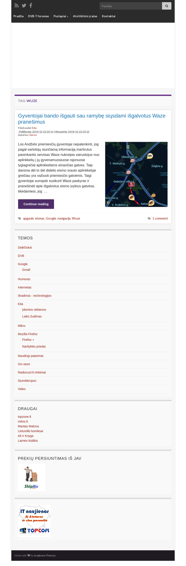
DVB (21, 255)
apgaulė (28, 218)
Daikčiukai (25, 247)
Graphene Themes (45, 555)
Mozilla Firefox (27, 334)
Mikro (21, 325)
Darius (33, 134)
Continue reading (36, 204)
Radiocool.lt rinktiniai (32, 372)
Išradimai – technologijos (34, 295)
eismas (39, 218)
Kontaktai (108, 16)
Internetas (24, 287)
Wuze (76, 218)
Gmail (26, 269)
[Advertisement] (93, 55)
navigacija (64, 218)
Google (51, 218)
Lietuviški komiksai (30, 431)
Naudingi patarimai (30, 356)
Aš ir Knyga (26, 436)
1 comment (160, 218)
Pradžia (19, 16)
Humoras (24, 279)
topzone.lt (24, 416)
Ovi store (24, 364)
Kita (34, 128)
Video (22, 389)
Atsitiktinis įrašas (85, 16)
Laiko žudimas (32, 316)
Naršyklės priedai (34, 346)
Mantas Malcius (28, 426)
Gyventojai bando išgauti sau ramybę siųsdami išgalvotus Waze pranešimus (92, 119)
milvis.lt (23, 421)
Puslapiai (61, 16)
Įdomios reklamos (34, 309)
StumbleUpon (27, 380)
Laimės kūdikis (28, 440)
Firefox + (28, 339)
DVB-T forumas (38, 16)
